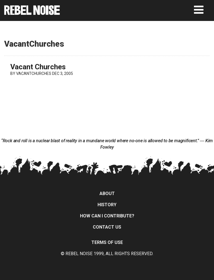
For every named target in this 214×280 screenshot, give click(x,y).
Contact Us (107, 227)
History (107, 204)
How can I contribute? (107, 216)
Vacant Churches (38, 67)
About (107, 193)
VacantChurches (33, 73)
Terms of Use (107, 242)
